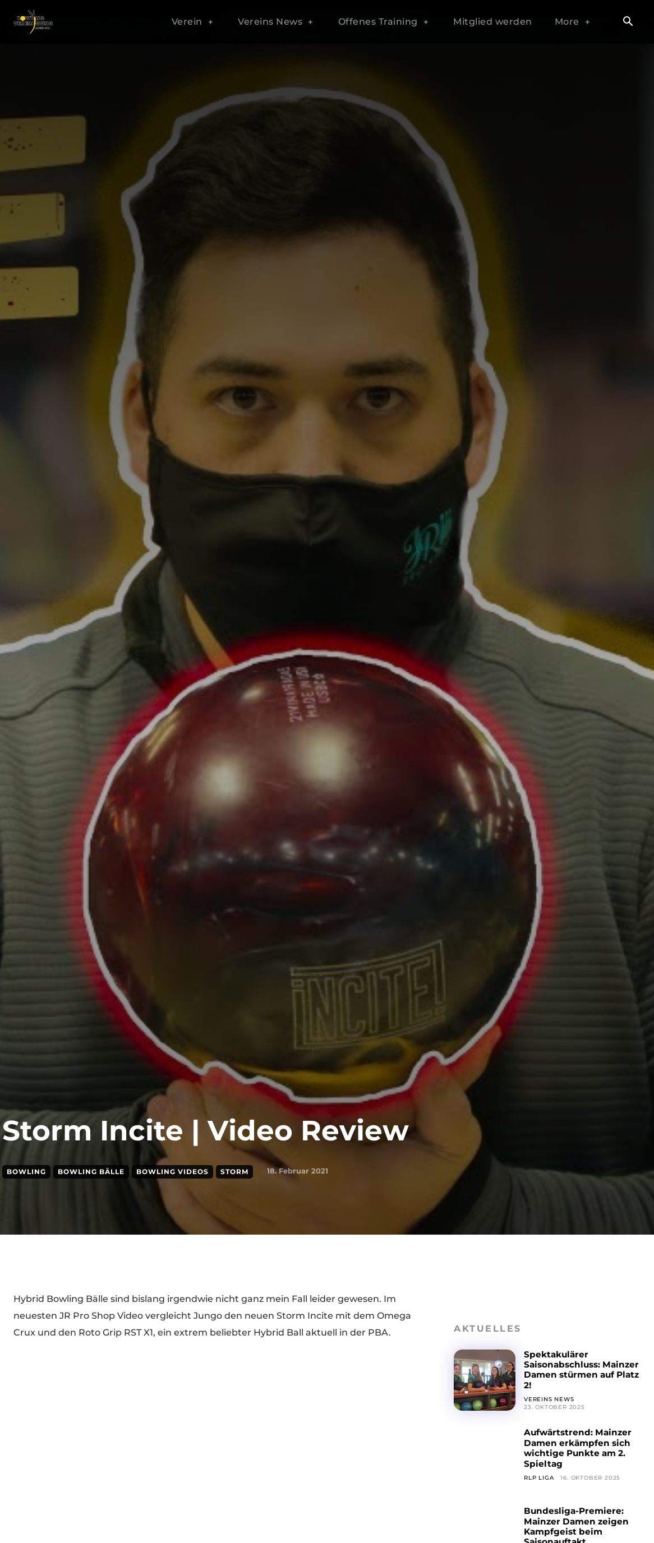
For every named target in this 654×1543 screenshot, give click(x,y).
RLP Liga (539, 1477)
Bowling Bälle (91, 1172)
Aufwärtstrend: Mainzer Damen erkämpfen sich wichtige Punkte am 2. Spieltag (579, 1447)
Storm (234, 1172)
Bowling (26, 1172)
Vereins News (549, 1399)
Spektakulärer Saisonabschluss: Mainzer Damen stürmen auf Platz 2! (572, 1369)
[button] (628, 22)
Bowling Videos (172, 1172)
